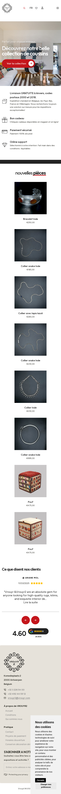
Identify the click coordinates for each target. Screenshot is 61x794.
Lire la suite (30, 602)
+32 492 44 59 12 (17, 694)
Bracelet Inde (30, 218)
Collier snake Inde (30, 266)
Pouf (30, 501)
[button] (26, 620)
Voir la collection (20, 63)
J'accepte (40, 780)
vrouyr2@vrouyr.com (19, 698)
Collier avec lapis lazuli (30, 313)
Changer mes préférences (46, 785)
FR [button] (31, 7)
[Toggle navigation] (57, 8)
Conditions (10, 715)
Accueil (9, 710)
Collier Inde (30, 407)
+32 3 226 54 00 (16, 689)
